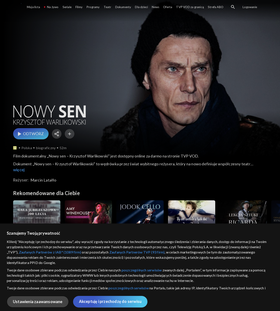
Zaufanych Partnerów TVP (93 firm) (137, 252)
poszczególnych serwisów (142, 270)
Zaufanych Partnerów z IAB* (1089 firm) (50, 252)
